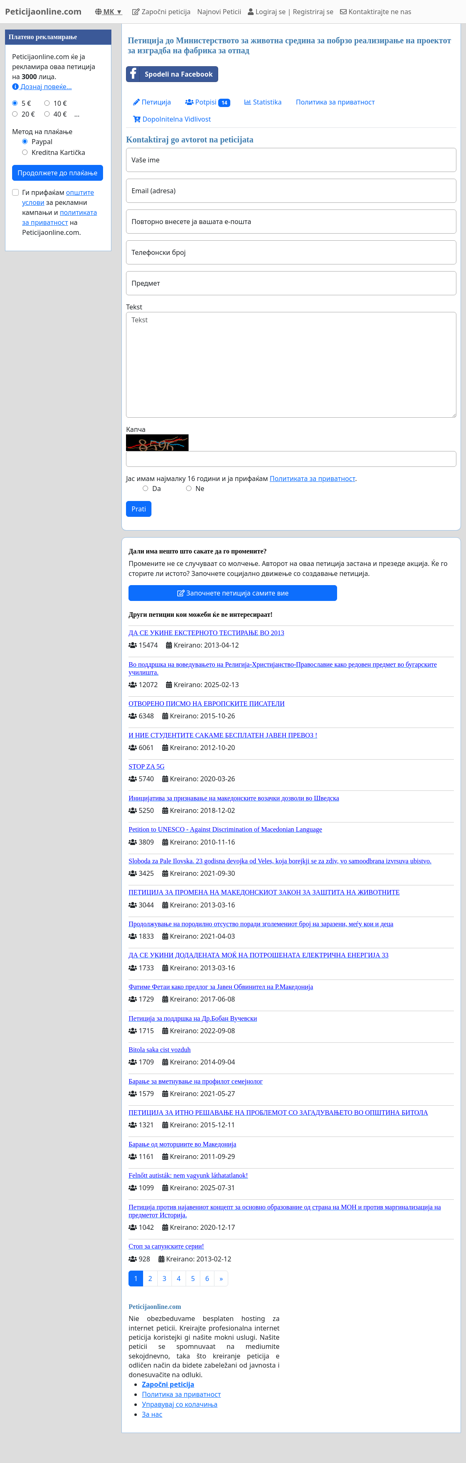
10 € (60, 103)
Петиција (152, 102)
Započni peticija (161, 11)
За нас (152, 1414)
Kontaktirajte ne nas (375, 11)
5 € (26, 103)
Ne (200, 488)
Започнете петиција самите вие (233, 593)
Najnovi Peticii (219, 11)
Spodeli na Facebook (169, 74)
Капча (136, 429)
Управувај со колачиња (179, 1404)
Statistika (263, 102)
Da (156, 488)
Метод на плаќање (42, 131)
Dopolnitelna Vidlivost (172, 119)
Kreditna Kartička (59, 152)
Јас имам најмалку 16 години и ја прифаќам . (241, 478)
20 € (28, 114)
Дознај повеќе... (42, 86)
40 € (60, 114)
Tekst (134, 307)
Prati (138, 508)
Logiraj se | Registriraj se (290, 11)
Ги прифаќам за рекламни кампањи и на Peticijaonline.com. (59, 212)
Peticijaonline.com (43, 11)
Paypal (42, 141)
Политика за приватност (335, 102)
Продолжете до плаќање (58, 172)
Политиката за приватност (312, 478)
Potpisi (208, 102)
